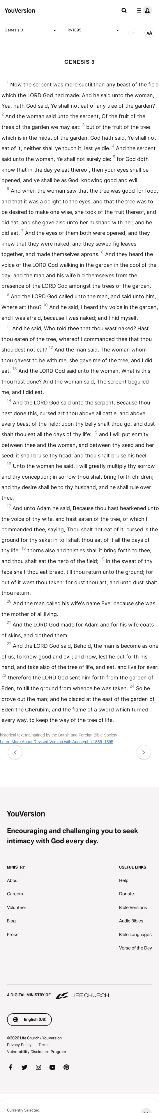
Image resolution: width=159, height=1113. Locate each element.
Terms (44, 1044)
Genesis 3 (31, 30)
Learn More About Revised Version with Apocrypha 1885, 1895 (56, 741)
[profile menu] (143, 10)
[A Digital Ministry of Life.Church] (79, 992)
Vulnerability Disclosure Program (36, 1051)
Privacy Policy (19, 1044)
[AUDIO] (132, 33)
